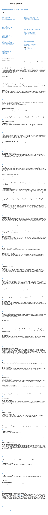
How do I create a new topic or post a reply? (8, 34)
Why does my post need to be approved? (7, 44)
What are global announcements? (6, 51)
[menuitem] (2, 8)
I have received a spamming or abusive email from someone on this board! (34, 25)
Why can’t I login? (4, 18)
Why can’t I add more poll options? (6, 38)
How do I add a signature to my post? (7, 36)
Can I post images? (4, 50)
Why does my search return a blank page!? (30, 34)
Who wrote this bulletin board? (28, 48)
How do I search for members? (28, 35)
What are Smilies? (4, 49)
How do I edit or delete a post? (6, 35)
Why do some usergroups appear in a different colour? (31, 19)
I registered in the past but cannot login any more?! (9, 19)
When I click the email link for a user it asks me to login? (9, 31)
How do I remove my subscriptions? (29, 41)
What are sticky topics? (5, 53)
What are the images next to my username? (8, 29)
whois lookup (20, 495)
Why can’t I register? (4, 16)
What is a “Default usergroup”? (28, 20)
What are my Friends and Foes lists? (29, 28)
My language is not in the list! (6, 28)
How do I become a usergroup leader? (29, 18)
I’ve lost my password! (5, 20)
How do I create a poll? (5, 37)
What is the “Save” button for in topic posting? (8, 43)
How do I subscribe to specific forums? (29, 40)
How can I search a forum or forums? (29, 32)
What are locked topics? (5, 54)
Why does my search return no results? (29, 33)
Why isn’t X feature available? (28, 49)
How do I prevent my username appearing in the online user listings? (11, 25)
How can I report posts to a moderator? (7, 42)
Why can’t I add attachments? (6, 40)
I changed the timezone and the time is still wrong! (8, 27)
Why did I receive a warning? (6, 41)
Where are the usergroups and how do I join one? (31, 17)
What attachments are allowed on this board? (30, 44)
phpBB (5, 149)
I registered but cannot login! (6, 17)
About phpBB (23, 484)
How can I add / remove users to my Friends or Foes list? (32, 29)
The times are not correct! (5, 26)
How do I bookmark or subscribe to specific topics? (31, 39)
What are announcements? (5, 52)
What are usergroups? (27, 16)
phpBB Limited (27, 483)
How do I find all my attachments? (29, 45)
